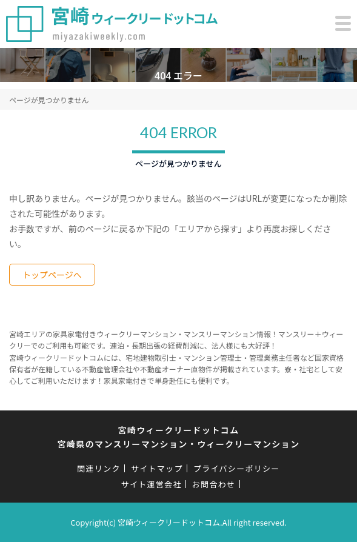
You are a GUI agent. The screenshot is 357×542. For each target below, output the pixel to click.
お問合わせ (214, 484)
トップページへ (52, 275)
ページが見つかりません (48, 100)
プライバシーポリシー (236, 468)
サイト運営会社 (151, 484)
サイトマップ (157, 468)
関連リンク (99, 468)
